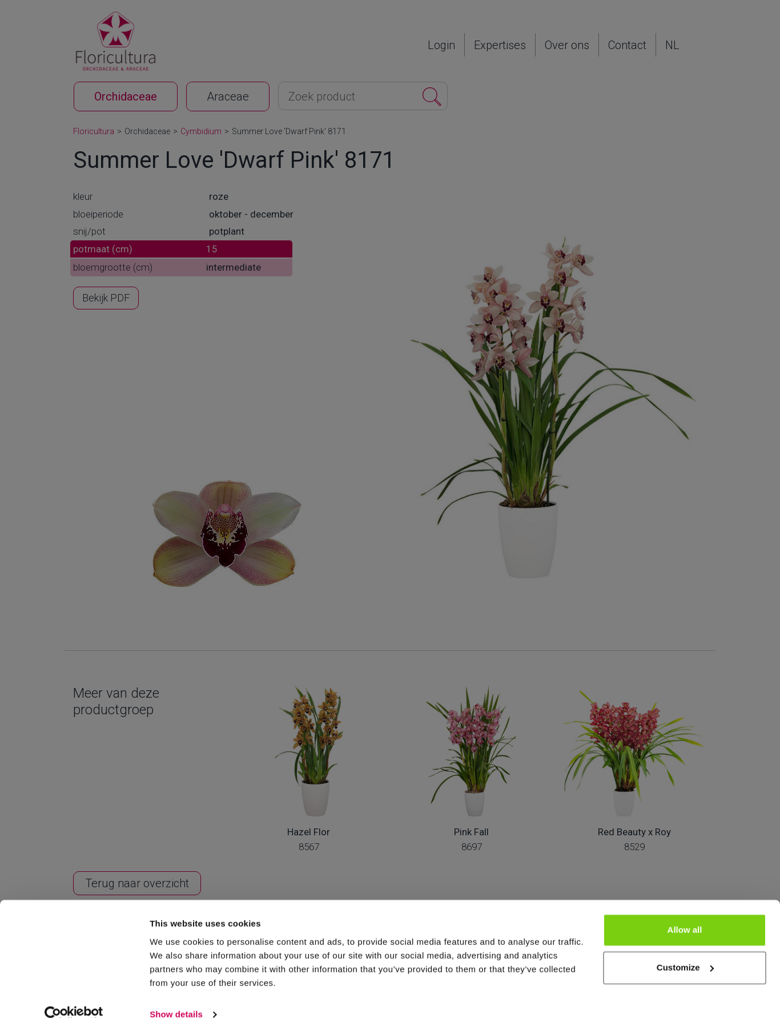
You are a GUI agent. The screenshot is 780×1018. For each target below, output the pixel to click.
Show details (176, 995)
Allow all (685, 911)
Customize (685, 948)
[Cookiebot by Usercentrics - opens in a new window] (74, 995)
